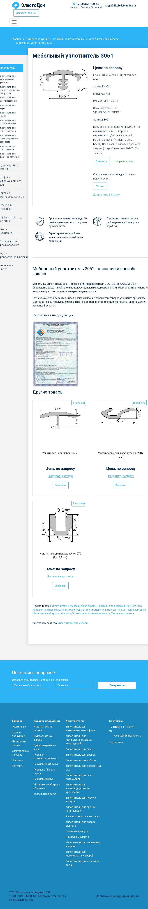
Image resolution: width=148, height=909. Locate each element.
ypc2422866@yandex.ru (122, 5)
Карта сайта (116, 742)
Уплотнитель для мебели (73, 623)
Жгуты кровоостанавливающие (91, 613)
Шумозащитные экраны (82, 606)
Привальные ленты (77, 836)
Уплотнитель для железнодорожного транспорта (78, 788)
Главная (17, 721)
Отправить (117, 685)
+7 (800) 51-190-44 (87, 4)
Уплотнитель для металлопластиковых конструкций (79, 740)
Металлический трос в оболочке (52, 613)
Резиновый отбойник (81, 609)
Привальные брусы (77, 831)
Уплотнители (59, 606)
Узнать (100, 186)
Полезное (18, 760)
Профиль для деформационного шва (120, 606)
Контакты (18, 765)
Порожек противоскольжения (50, 609)
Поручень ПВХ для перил (110, 609)
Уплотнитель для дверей (81, 754)
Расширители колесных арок (83, 816)
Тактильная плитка (122, 613)
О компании (19, 726)
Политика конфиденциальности (117, 896)
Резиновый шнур (136, 609)
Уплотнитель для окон (79, 749)
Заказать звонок (26, 13)
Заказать (101, 161)
